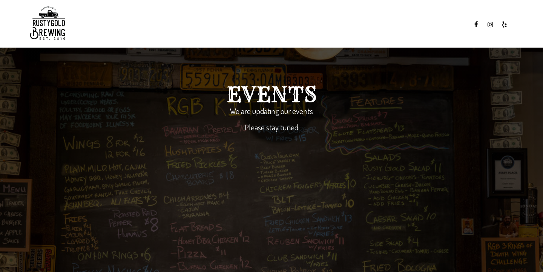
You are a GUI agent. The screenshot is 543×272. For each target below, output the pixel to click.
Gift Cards (449, 24)
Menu (323, 24)
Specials (382, 24)
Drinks (351, 24)
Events (415, 24)
